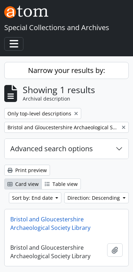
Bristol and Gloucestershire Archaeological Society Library (50, 223)
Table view (61, 184)
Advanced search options (51, 148)
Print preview (27, 170)
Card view (23, 184)
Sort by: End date (33, 197)
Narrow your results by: (66, 70)
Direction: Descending (94, 197)
